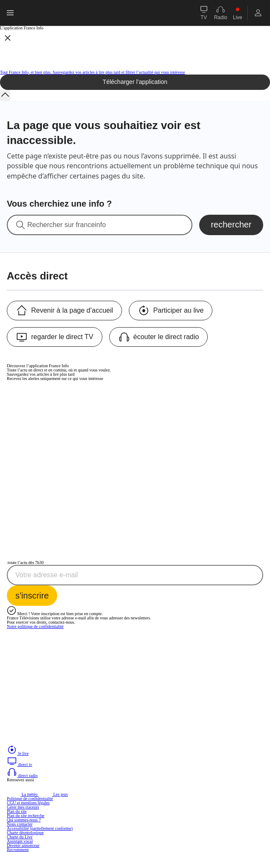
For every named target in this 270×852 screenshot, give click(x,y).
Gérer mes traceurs (23, 807)
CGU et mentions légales (28, 802)
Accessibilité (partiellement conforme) (40, 828)
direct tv (19, 764)
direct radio (22, 775)
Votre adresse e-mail (46, 575)
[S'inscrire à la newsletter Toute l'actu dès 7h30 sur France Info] (32, 595)
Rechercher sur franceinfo (66, 225)
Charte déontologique (25, 832)
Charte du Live (19, 837)
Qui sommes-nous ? (24, 819)
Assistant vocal (20, 841)
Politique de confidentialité (30, 798)
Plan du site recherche (25, 815)
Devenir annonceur (23, 845)
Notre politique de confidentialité (35, 626)
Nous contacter (19, 824)
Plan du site (17, 811)
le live (18, 753)
